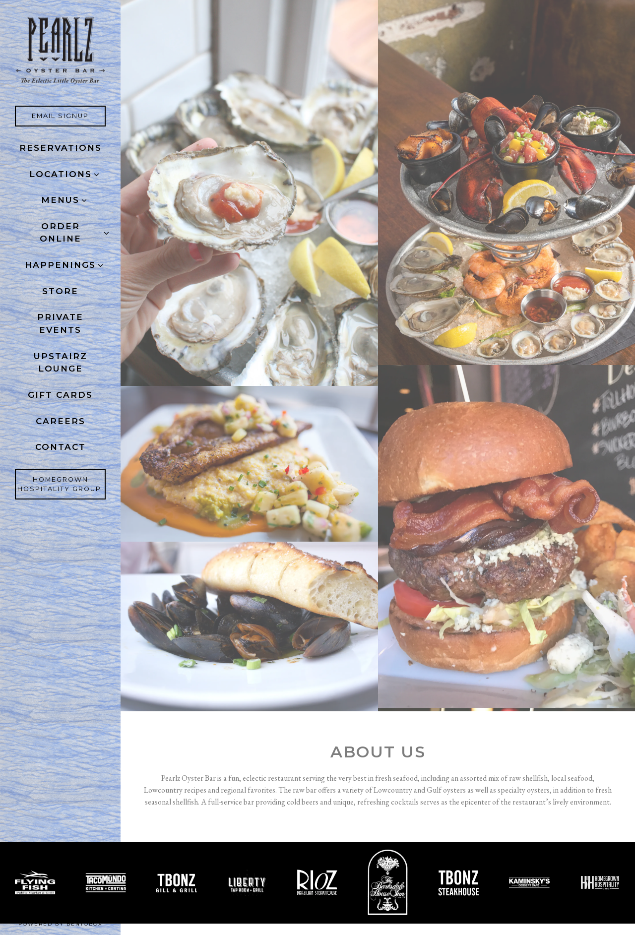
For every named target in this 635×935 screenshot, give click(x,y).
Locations (60, 174)
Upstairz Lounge (60, 362)
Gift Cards (62, 394)
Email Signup (69, 115)
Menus (60, 200)
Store (60, 291)
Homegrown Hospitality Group (61, 484)
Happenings (60, 265)
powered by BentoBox (69, 923)
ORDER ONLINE (60, 232)
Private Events (60, 323)
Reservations (60, 148)
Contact (60, 447)
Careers (63, 420)
